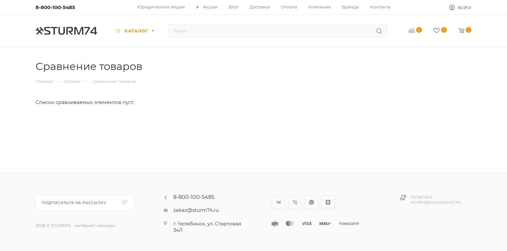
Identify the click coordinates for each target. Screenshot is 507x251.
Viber (295, 202)
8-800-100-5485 (55, 7)
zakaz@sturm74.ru (196, 210)
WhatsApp (311, 202)
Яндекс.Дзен (328, 202)
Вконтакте (279, 202)
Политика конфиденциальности (435, 200)
